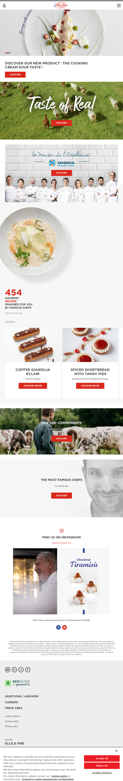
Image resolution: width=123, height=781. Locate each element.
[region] (61, 764)
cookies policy (59, 776)
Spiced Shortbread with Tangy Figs (90, 372)
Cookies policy (12, 721)
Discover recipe (33, 385)
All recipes (10, 321)
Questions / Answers (22, 696)
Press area (13, 708)
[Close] (116, 751)
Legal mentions (12, 716)
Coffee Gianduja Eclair (33, 372)
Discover (15, 74)
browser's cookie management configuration (48, 779)
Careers (11, 702)
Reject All (101, 765)
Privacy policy (11, 726)
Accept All (102, 758)
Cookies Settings (102, 773)
